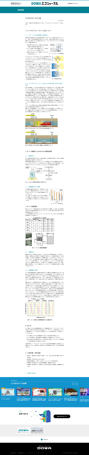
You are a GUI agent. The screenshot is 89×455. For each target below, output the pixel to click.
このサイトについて (30, 452)
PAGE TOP (46, 439)
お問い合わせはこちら (62, 416)
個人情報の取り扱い (13, 452)
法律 (41, 397)
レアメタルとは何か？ (5, 399)
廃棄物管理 (23, 397)
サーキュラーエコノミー (9, 397)
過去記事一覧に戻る (31, 373)
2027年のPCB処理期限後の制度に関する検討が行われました (24, 399)
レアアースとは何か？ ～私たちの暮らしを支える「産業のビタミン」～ (55, 400)
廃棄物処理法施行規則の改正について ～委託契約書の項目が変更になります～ (71, 400)
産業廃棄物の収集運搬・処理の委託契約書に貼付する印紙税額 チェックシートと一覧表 (39, 400)
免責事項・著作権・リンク (22, 452)
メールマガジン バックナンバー (39, 452)
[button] (73, 384)
